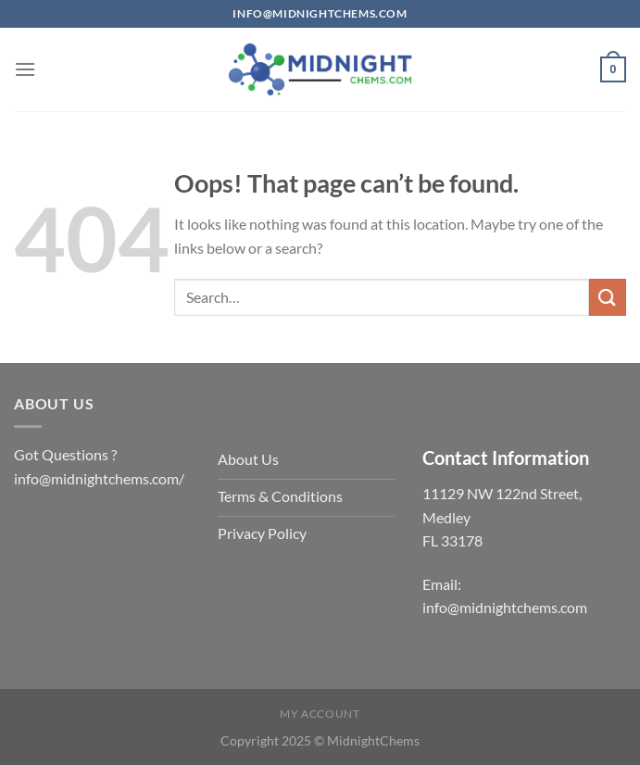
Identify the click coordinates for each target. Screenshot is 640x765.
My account (319, 714)
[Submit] (607, 297)
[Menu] (25, 69)
